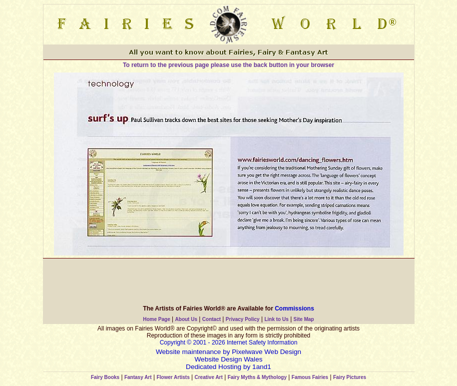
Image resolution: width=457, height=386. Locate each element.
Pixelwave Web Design (266, 352)
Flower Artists (172, 377)
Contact (211, 319)
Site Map (304, 319)
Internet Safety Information (262, 342)
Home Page (156, 319)
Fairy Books (105, 377)
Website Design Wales (229, 359)
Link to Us (276, 319)
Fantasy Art (138, 377)
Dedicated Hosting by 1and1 (228, 366)
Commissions (294, 308)
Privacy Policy (243, 319)
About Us (186, 319)
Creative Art (209, 377)
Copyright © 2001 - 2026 (193, 342)
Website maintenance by (193, 352)
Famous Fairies (310, 377)
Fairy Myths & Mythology (257, 377)
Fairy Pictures (349, 377)
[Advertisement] (229, 281)
